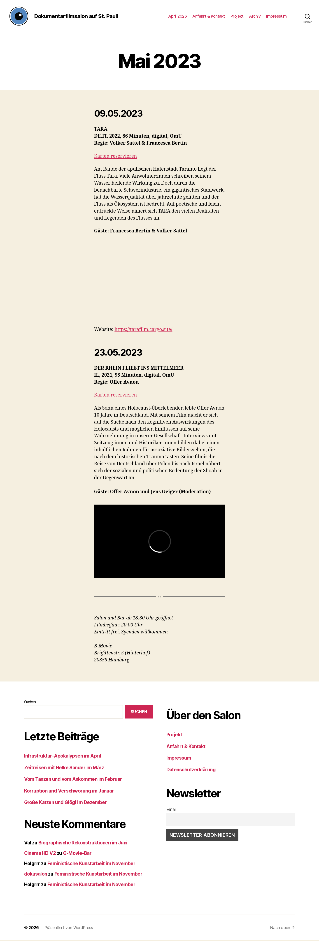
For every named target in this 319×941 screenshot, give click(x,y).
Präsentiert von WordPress (68, 928)
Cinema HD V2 (40, 854)
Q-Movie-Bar (77, 854)
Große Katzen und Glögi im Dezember (65, 803)
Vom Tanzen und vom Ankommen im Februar (73, 780)
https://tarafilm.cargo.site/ (143, 330)
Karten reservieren (115, 157)
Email (171, 810)
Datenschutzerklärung (191, 770)
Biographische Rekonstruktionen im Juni (83, 843)
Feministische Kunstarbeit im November (91, 864)
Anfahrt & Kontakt (208, 16)
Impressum (276, 16)
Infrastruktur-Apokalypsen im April (62, 756)
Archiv (255, 16)
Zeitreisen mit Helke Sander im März (64, 768)
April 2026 (177, 16)
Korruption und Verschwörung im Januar (69, 791)
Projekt (237, 16)
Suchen (30, 702)
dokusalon (35, 875)
